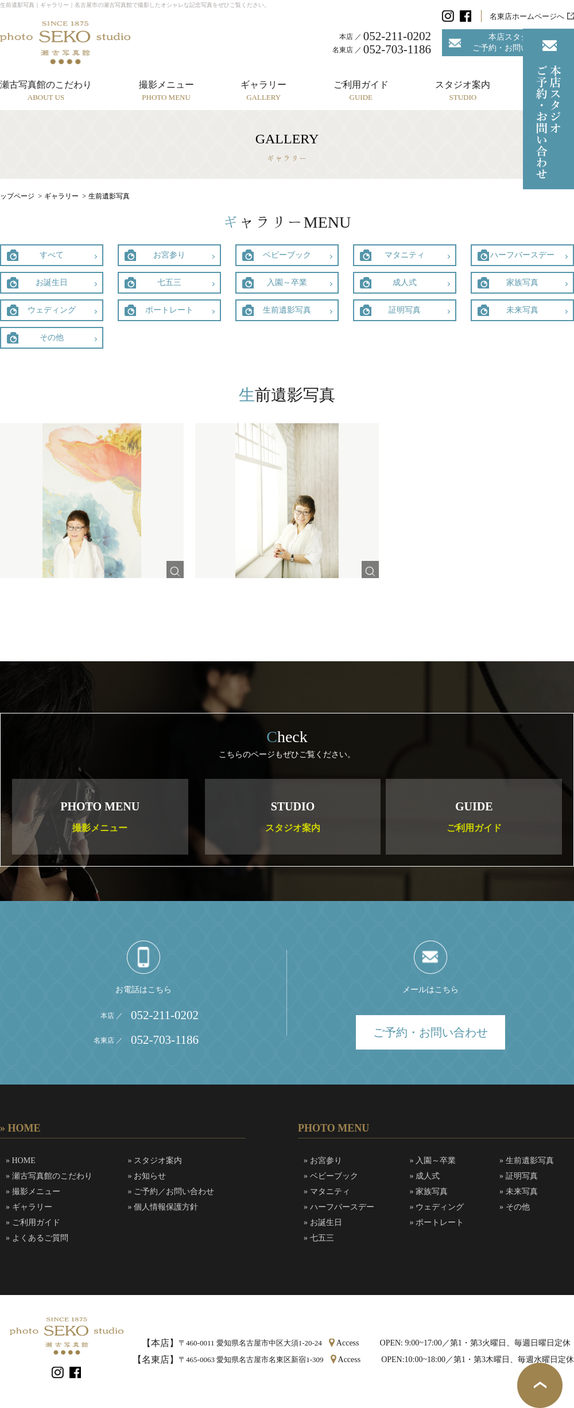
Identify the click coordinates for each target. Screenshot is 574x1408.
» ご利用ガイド (33, 1222)
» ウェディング (437, 1207)
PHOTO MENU (99, 816)
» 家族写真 (429, 1191)
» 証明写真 (518, 1176)
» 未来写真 (518, 1191)
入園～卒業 (287, 282)
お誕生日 (52, 282)
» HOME (21, 1160)
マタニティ (405, 255)
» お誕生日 (323, 1222)
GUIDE (474, 816)
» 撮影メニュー (33, 1191)
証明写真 (405, 310)
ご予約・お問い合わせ (430, 1032)
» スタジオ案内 (155, 1160)
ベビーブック (287, 255)
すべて (52, 255)
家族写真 (522, 282)
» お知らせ (147, 1176)
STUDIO (292, 816)
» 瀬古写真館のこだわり (49, 1176)
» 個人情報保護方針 (163, 1207)
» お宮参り (323, 1160)
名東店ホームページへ (527, 16)
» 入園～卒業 (433, 1160)
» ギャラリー (29, 1207)
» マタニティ (327, 1191)
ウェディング (52, 310)
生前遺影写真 (287, 310)
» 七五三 (319, 1238)
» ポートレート (437, 1222)
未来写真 (522, 310)
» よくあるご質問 (37, 1238)
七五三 (169, 282)
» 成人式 (425, 1176)
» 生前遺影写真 (526, 1160)
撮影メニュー (166, 91)
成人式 (405, 282)
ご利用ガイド (361, 91)
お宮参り (169, 255)
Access (347, 1343)
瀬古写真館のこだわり (46, 91)
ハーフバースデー (522, 255)
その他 (52, 337)
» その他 (514, 1207)
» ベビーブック (331, 1176)
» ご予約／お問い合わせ (171, 1191)
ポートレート (169, 310)
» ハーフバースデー (339, 1207)
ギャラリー (263, 91)
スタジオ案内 (462, 91)
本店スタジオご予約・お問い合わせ (512, 42)
